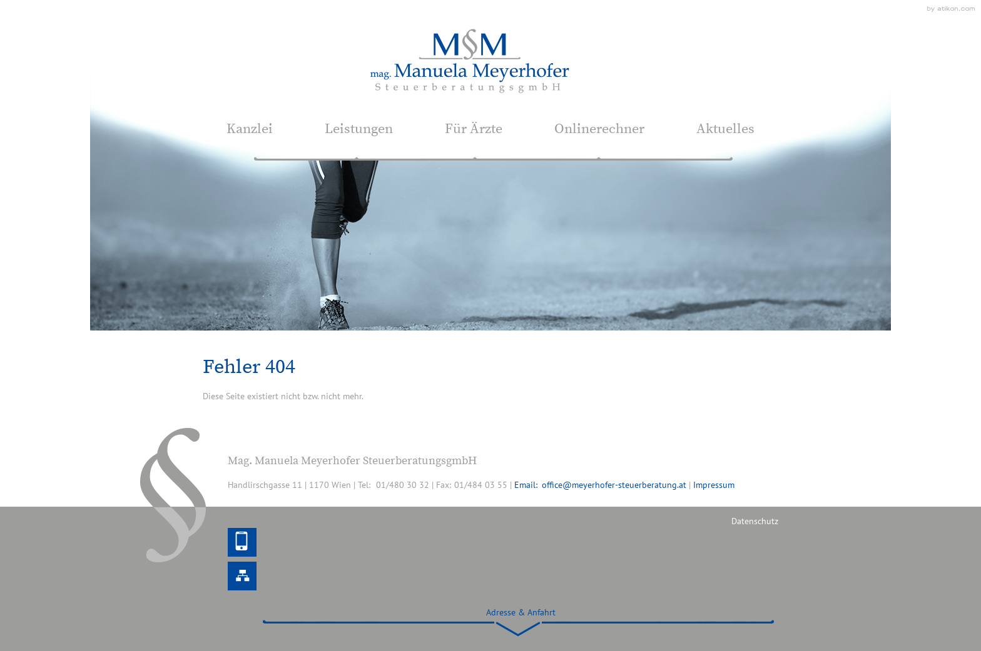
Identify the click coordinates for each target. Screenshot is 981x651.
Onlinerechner (599, 129)
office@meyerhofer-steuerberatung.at (614, 484)
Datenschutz (754, 521)
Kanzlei (249, 129)
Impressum (713, 484)
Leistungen (359, 129)
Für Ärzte (473, 129)
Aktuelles (725, 129)
